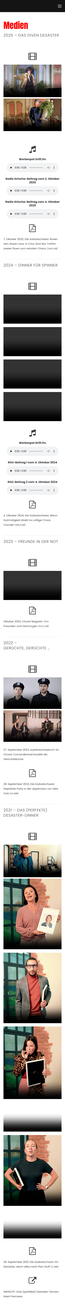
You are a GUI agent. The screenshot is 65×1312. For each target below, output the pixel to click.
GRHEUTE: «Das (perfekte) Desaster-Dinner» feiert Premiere (31, 1294)
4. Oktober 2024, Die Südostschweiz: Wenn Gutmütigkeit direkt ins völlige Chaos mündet (30, 520)
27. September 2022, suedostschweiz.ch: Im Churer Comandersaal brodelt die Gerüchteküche (31, 754)
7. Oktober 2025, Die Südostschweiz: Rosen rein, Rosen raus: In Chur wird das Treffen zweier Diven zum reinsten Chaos (30, 243)
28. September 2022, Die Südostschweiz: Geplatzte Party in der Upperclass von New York (30, 788)
